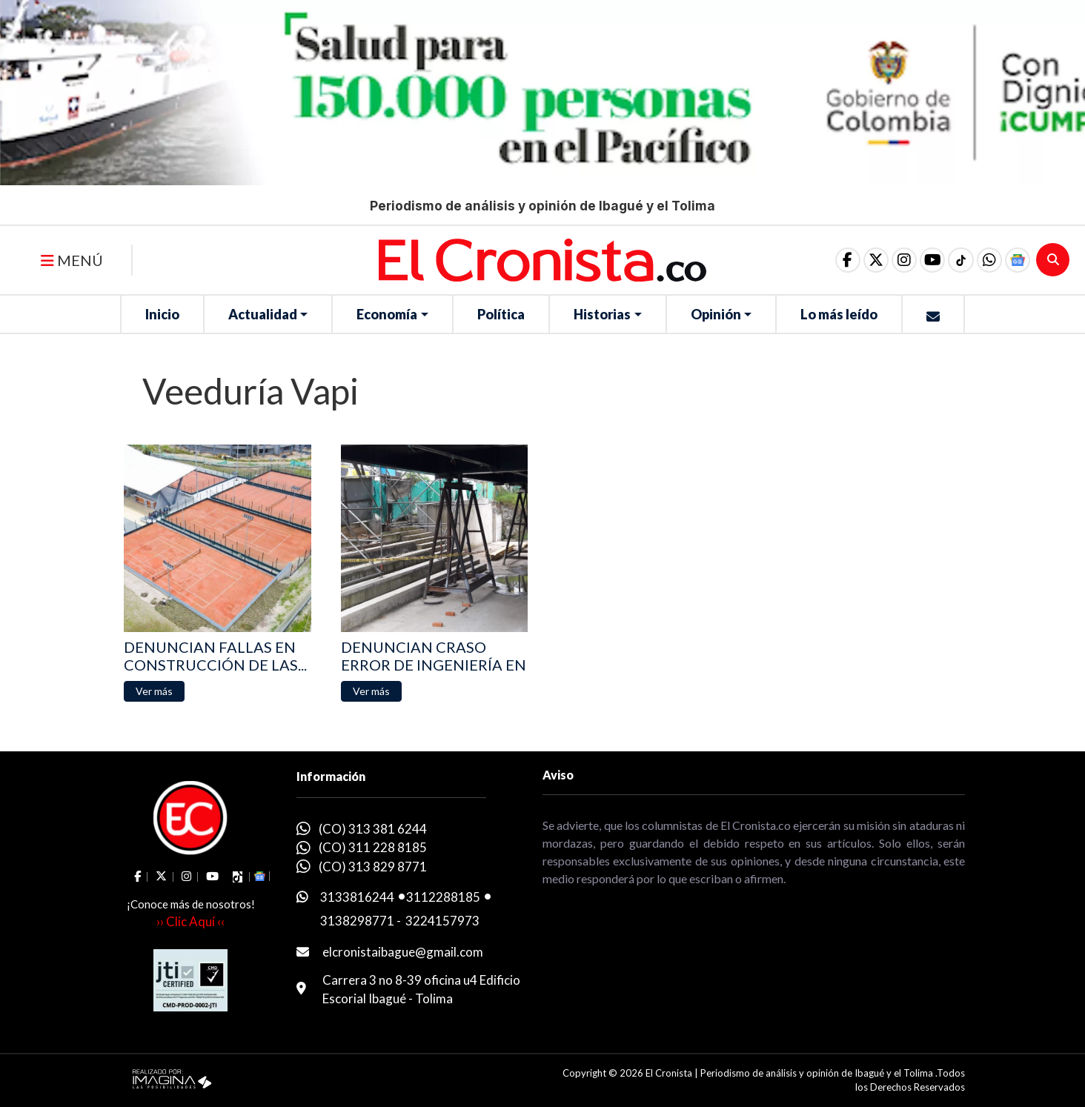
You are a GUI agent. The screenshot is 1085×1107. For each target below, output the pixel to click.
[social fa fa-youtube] (923, 260)
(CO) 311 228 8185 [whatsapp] (373, 847)
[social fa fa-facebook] (829, 260)
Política (501, 314)
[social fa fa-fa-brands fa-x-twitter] (860, 260)
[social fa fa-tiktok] (954, 260)
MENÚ (72, 260)
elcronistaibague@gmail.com (402, 952)
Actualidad (262, 314)
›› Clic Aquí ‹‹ (190, 921)
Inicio (162, 314)
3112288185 (443, 897)
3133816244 (357, 897)
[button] (985, 260)
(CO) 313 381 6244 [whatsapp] (373, 829)
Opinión (716, 314)
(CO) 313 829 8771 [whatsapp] (373, 866)
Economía (386, 314)
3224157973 (442, 920)
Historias (602, 314)
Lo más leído (838, 314)
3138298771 (357, 920)
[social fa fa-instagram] (891, 260)
